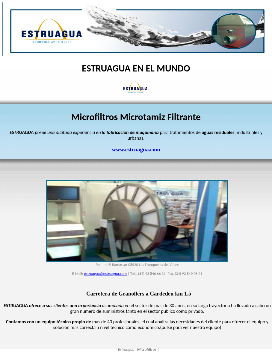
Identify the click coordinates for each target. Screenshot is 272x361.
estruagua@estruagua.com (105, 273)
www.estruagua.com (136, 149)
